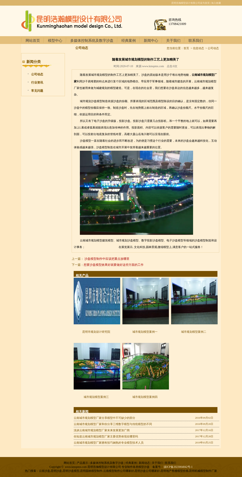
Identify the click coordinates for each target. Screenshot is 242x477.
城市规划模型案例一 (145, 331)
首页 (186, 48)
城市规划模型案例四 (145, 396)
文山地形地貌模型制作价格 (102, 247)
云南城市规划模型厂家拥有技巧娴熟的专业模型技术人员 (109, 442)
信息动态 (198, 48)
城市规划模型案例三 (96, 396)
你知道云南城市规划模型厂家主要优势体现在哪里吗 (106, 436)
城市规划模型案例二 (193, 331)
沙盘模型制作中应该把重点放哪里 (106, 258)
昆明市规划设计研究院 (96, 331)
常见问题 (37, 90)
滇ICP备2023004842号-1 (178, 466)
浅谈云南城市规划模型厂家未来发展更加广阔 (102, 430)
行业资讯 (37, 82)
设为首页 (205, 3)
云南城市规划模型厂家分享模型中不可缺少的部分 (104, 417)
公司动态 (37, 74)
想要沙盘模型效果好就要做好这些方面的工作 (114, 264)
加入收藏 (216, 3)
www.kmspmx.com (153, 66)
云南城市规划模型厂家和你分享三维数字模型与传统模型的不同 (113, 424)
